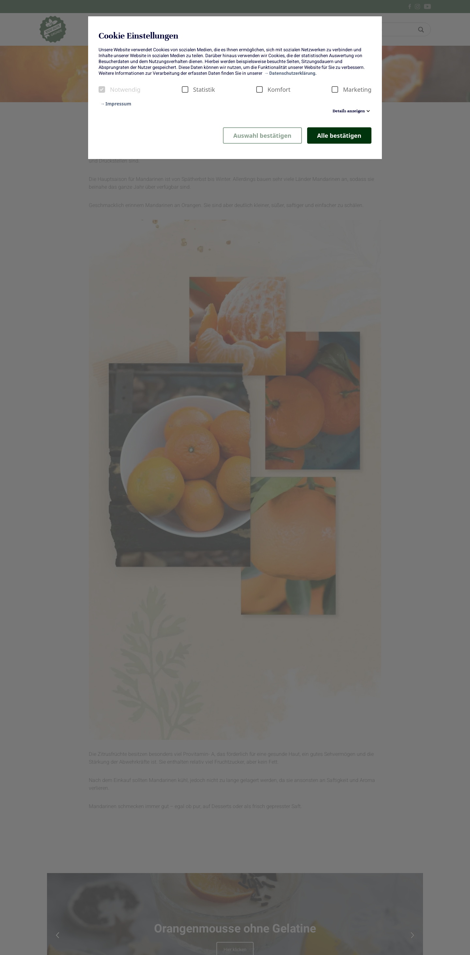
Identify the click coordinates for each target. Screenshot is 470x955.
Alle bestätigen (339, 135)
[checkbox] (102, 89)
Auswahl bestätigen (262, 135)
